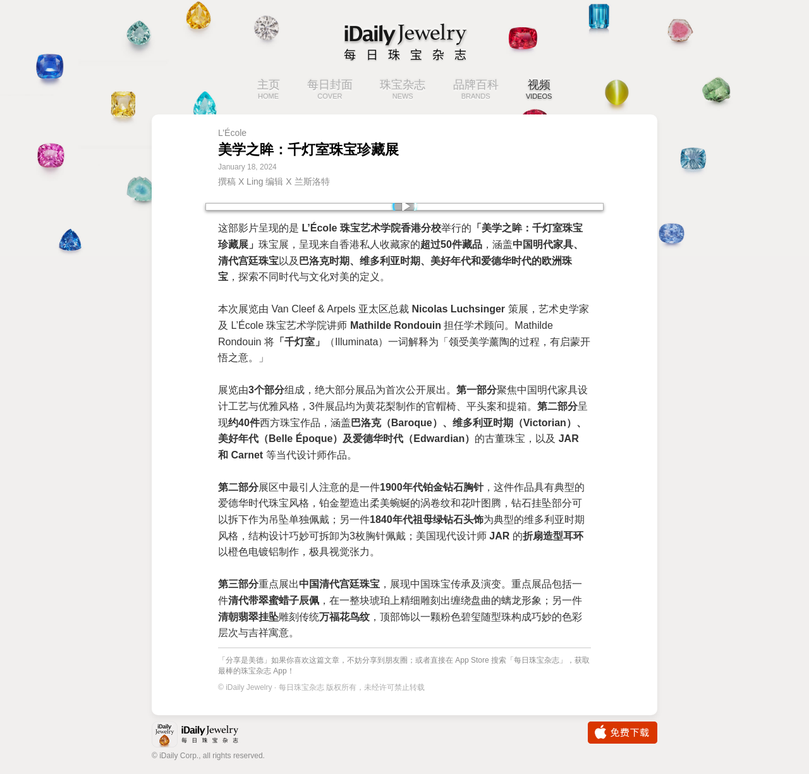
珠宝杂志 (402, 90)
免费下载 (622, 733)
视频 (539, 90)
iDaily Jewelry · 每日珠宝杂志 (205, 736)
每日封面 (330, 90)
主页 (268, 90)
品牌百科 (476, 90)
